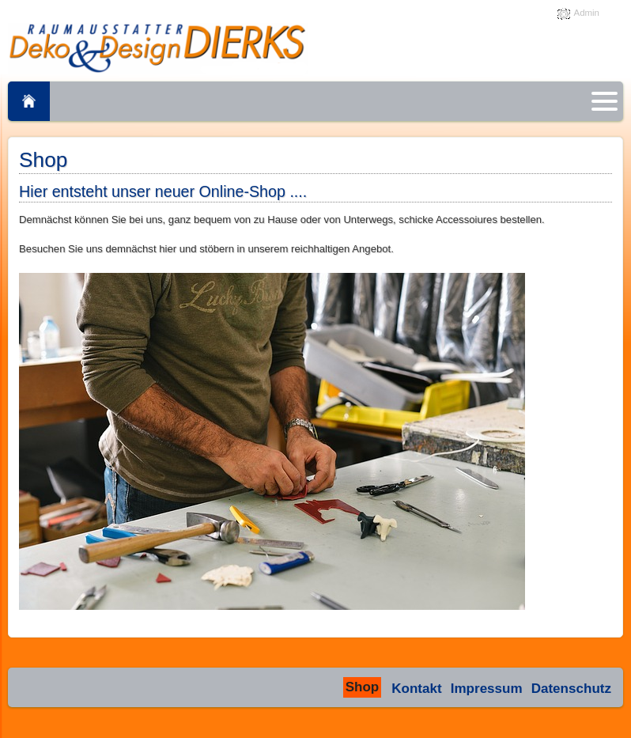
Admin (586, 12)
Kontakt (416, 688)
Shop (363, 686)
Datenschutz (571, 688)
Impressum (487, 688)
